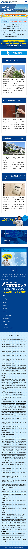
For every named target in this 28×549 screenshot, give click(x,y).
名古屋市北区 (8, 447)
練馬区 (22, 380)
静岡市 (18, 464)
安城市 (18, 450)
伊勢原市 (16, 412)
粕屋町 (7, 525)
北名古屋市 (5, 458)
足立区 (2, 379)
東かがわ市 (6, 506)
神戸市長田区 (6, 493)
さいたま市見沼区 (11, 394)
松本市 (4, 434)
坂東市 (16, 355)
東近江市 (22, 468)
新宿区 (10, 380)
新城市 (2, 455)
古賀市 (10, 522)
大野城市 (15, 520)
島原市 (23, 529)
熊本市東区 (23, 533)
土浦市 (7, 355)
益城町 (13, 535)
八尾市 (8, 485)
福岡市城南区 (11, 515)
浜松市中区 (9, 464)
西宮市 (16, 494)
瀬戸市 (9, 454)
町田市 (24, 385)
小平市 (5, 385)
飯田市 (12, 434)
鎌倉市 (23, 409)
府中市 (15, 385)
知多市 (18, 454)
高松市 (23, 504)
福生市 (23, 387)
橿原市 (10, 473)
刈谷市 (12, 452)
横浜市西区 (6, 406)
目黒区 (7, 382)
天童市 (17, 349)
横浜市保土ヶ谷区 (12, 406)
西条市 (19, 508)
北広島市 (13, 338)
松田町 (23, 414)
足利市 (2, 360)
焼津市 (10, 466)
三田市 (7, 494)
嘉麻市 (5, 523)
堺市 (22, 485)
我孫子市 (17, 371)
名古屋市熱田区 (7, 441)
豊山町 (8, 458)
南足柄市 (23, 412)
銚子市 (5, 375)
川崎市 (2, 407)
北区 (24, 379)
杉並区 (15, 382)
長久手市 (6, 454)
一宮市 (2, 457)
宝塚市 (13, 494)
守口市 (10, 487)
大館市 (7, 346)
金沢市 (10, 426)
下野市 (8, 360)
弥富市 (23, 458)
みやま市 (9, 523)
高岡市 (10, 422)
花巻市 (16, 344)
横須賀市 (20, 409)
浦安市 (23, 370)
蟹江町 (7, 460)
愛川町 (5, 414)
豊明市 (15, 452)
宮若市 (19, 523)
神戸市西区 (22, 493)
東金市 (17, 368)
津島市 (17, 458)
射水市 (19, 422)
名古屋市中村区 (14, 442)
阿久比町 (18, 455)
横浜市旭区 (10, 401)
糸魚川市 (19, 418)
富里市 (13, 370)
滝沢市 (7, 344)
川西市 (10, 494)
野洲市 (19, 468)
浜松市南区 (14, 464)
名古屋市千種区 (7, 442)
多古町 (16, 373)
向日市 (16, 476)
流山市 (11, 368)
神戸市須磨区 (12, 493)
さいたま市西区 (7, 395)
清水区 (21, 464)
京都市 (7, 476)
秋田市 (13, 346)
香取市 (22, 373)
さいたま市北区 (18, 394)
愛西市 (20, 458)
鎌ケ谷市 (8, 371)
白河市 (7, 352)
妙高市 (23, 418)
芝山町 (4, 373)
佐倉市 (17, 365)
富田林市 (19, 485)
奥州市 (22, 344)
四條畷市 (17, 484)
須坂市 (13, 432)
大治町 (5, 460)
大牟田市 (23, 519)
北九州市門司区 (15, 517)
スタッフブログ (6, 321)
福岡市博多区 (13, 514)
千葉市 (23, 368)
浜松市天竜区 (8, 462)
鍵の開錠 (5, 302)
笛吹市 (21, 428)
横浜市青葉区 (15, 401)
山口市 (7, 500)
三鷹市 (4, 383)
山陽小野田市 (14, 500)
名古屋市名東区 (9, 444)
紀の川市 (16, 480)
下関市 (10, 500)
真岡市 (24, 359)
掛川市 (20, 466)
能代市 (10, 346)
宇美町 (10, 525)
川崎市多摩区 (9, 409)
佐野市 (21, 359)
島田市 (7, 466)
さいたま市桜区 (11, 397)
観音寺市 (8, 504)
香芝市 (20, 472)
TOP (4, 295)
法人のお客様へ (6, 318)
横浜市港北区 (18, 403)
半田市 (21, 454)
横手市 (19, 346)
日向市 (10, 537)
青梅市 (5, 388)
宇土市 (16, 535)
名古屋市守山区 (9, 446)
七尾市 (7, 426)
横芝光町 (10, 373)
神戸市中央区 (19, 491)
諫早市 (17, 529)
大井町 (20, 414)
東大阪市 (5, 485)
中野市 (7, 432)
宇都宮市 (8, 359)
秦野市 (12, 412)
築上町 (19, 527)
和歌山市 (23, 480)
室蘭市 (13, 339)
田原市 (5, 455)
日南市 (22, 537)
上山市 (23, 349)
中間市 (2, 523)
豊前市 (22, 523)
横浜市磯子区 (21, 401)
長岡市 (7, 418)
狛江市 (22, 382)
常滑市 (24, 454)
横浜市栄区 (23, 403)
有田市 (8, 481)
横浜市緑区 (19, 406)
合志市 (10, 535)
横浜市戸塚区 (9, 404)
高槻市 (14, 484)
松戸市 (8, 368)
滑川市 (13, 422)
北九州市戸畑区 (11, 519)
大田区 (12, 382)
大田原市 (11, 359)
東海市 (12, 454)
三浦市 (5, 411)
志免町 (5, 525)
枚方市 (7, 484)
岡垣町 (16, 525)
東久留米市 (18, 383)
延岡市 (7, 537)
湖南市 (7, 470)
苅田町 (13, 525)
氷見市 (7, 422)
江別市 (7, 338)
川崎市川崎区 (7, 407)
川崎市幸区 (12, 407)
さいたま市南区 (18, 397)
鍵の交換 (5, 299)
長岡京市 (19, 476)
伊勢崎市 (16, 363)
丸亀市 (18, 504)
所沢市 (12, 392)
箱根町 (7, 415)
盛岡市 (10, 344)
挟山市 (15, 392)
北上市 (19, 344)
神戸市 (5, 491)
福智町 (7, 527)
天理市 (18, 472)
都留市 (5, 430)
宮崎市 (16, 537)
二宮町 (14, 414)
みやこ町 (13, 527)
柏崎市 (13, 418)
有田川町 (12, 481)
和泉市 (4, 487)
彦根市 (10, 468)
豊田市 (24, 452)
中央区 (17, 380)
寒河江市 (10, 349)
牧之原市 (14, 466)
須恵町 (4, 527)
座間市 (21, 411)
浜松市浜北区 (19, 462)
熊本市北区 (8, 533)
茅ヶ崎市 (9, 412)
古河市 (13, 355)
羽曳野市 (15, 485)
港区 (20, 380)
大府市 (15, 454)
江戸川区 (18, 379)
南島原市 (4, 531)
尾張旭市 (19, 457)
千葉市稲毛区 (7, 367)
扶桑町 (14, 458)
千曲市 (16, 432)
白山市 (19, 426)
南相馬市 (13, 351)
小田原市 (20, 412)
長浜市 (7, 468)
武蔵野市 (7, 383)
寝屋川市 (10, 484)
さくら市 (15, 359)
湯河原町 (14, 415)
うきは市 (16, 523)
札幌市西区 (17, 339)
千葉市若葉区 (18, 367)
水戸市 (10, 355)
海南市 (5, 481)
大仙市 (16, 346)
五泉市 (16, 418)
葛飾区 (5, 379)
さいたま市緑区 (14, 395)
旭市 (25, 373)
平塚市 (2, 412)
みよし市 (21, 450)
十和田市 (21, 341)
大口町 (11, 458)
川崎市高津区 (23, 407)
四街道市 (20, 365)
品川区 (10, 382)
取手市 (22, 355)
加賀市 (16, 426)
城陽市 (4, 477)
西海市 (11, 529)
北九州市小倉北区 (8, 517)
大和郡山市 (14, 472)
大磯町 (11, 414)
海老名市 (18, 411)
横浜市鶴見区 (21, 404)
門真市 (12, 487)
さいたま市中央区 (21, 395)
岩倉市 (22, 457)
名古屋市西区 (13, 441)
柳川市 (18, 520)
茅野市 (7, 434)
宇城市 (19, 535)
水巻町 (22, 525)
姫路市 (2, 491)
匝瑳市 (13, 373)
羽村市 (20, 387)
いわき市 (11, 352)
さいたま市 (22, 392)
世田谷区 (19, 382)
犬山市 (9, 457)
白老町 (7, 339)
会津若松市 (21, 351)
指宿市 (5, 541)
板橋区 (5, 380)
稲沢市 (15, 457)
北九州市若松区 (21, 517)
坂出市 (20, 504)
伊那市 (10, 434)
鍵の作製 (5, 308)
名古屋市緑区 (15, 446)
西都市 (13, 537)
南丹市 (10, 476)
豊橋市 (10, 452)
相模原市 (8, 411)
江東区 (21, 379)
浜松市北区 (14, 462)
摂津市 (7, 487)
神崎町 (19, 373)
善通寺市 (14, 504)
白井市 (11, 371)
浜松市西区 (5, 464)
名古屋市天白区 (14, 447)
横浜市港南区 (12, 403)
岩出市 (19, 480)
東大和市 (3, 387)
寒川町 (8, 414)
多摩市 (21, 385)
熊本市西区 (13, 533)
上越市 (10, 418)
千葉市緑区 (5, 368)
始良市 (8, 539)
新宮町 (10, 527)
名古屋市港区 (15, 444)
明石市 (7, 496)
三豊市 (11, 504)
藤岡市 (20, 363)
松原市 (11, 485)
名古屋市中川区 (12, 439)
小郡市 (7, 522)
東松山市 (3, 392)
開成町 (5, 415)
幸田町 (11, 455)
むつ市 (7, 341)
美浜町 (24, 455)
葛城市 (7, 473)
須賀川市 (4, 352)
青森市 (15, 341)
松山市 (13, 508)
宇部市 (18, 500)
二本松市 (17, 351)
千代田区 (14, 380)
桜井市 (4, 473)
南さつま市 (21, 539)
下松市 (2, 502)
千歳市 (23, 338)
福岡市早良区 (19, 514)
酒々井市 (10, 370)
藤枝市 (5, 466)
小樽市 (17, 338)
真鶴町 (10, 415)
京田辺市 (7, 477)
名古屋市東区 (8, 449)
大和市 (14, 411)
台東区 (11, 379)
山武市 (7, 373)
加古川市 (4, 496)
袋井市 (23, 466)
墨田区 (14, 379)
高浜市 (18, 452)
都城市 (19, 537)
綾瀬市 (24, 411)
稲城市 (18, 385)
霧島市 (11, 539)
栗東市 (4, 470)
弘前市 (18, 341)
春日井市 (6, 457)
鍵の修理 (5, 305)
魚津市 (16, 422)
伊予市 (7, 508)
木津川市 (11, 477)
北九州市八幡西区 (17, 515)
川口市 (6, 392)
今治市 (16, 508)
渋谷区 (4, 382)
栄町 (23, 371)
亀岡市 (13, 476)
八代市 (22, 535)
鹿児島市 (17, 539)
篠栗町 (19, 525)
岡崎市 (12, 450)
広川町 (16, 527)
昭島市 (17, 387)
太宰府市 (22, 520)
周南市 (24, 500)
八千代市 (20, 370)
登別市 (10, 339)
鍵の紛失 (5, 311)
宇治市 (23, 476)
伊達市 (5, 339)
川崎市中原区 (17, 407)
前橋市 (10, 363)
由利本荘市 (23, 346)
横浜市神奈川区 (4, 401)
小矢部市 (22, 422)
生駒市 (10, 472)
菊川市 (17, 466)
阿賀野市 (6, 419)
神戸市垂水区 (17, 493)
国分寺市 (9, 385)
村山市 (7, 349)
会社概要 (5, 324)
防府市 (21, 500)
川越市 (18, 392)
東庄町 (2, 375)
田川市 (21, 522)
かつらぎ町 (12, 480)
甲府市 (13, 428)
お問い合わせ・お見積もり (9, 328)
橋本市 (8, 480)
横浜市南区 (23, 406)
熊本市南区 (3, 535)
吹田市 (20, 484)
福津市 (18, 522)
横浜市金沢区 (7, 403)
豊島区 (7, 380)
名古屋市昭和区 (6, 439)
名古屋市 (3, 438)
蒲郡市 (4, 452)
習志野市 (13, 365)
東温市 (10, 508)
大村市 (14, 529)
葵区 (23, 464)
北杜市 (7, 428)
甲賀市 (10, 470)
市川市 (10, 365)
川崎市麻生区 (15, 409)
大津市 (13, 468)
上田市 (19, 432)
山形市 (20, 349)
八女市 (4, 522)
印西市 (20, 371)
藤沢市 (5, 412)
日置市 (14, 539)
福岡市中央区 (5, 515)
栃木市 (5, 360)
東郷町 (8, 455)
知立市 (15, 450)
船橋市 (7, 365)
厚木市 (11, 411)
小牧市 (12, 457)
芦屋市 (22, 494)
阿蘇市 (7, 535)
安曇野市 (22, 432)
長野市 (10, 432)
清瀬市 (14, 383)
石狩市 (10, 338)
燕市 (3, 419)
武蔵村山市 (13, 387)
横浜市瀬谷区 (4, 404)
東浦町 (14, 455)
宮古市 (13, 344)
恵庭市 (20, 338)
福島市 (10, 351)
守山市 (16, 468)
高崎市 (7, 363)
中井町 (17, 414)
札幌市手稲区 (22, 339)
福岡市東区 (3, 514)
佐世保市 (8, 529)
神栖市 (4, 356)
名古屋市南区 (8, 450)
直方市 (12, 522)
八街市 (20, 368)
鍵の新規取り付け (7, 315)
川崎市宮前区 (4, 409)
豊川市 (7, 452)
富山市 (7, 423)
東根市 (14, 349)
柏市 (14, 371)
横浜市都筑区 (15, 404)
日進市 (2, 454)
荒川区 (8, 379)
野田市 (14, 368)
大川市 (12, 523)
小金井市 (22, 383)
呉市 (7, 498)
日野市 (9, 387)
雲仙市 (20, 529)
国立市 (12, 385)
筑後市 (24, 522)
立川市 (6, 387)
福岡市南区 (8, 514)
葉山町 (2, 414)
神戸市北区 (9, 491)
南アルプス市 (17, 428)
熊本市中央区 (18, 533)
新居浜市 (22, 508)
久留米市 (16, 519)
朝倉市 (15, 522)
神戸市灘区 (14, 491)
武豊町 (21, 455)
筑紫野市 (5, 520)
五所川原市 (11, 341)
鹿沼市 (18, 359)
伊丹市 (19, 494)
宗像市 (11, 520)
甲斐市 (10, 428)
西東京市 (11, 383)
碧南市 (21, 452)
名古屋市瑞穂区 (14, 449)
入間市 (9, 392)
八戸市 (24, 341)
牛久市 (19, 355)
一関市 (25, 344)
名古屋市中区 (12, 438)
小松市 (13, 426)
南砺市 (4, 423)
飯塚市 (19, 519)
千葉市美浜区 (12, 367)
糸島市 (8, 520)
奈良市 (7, 472)
